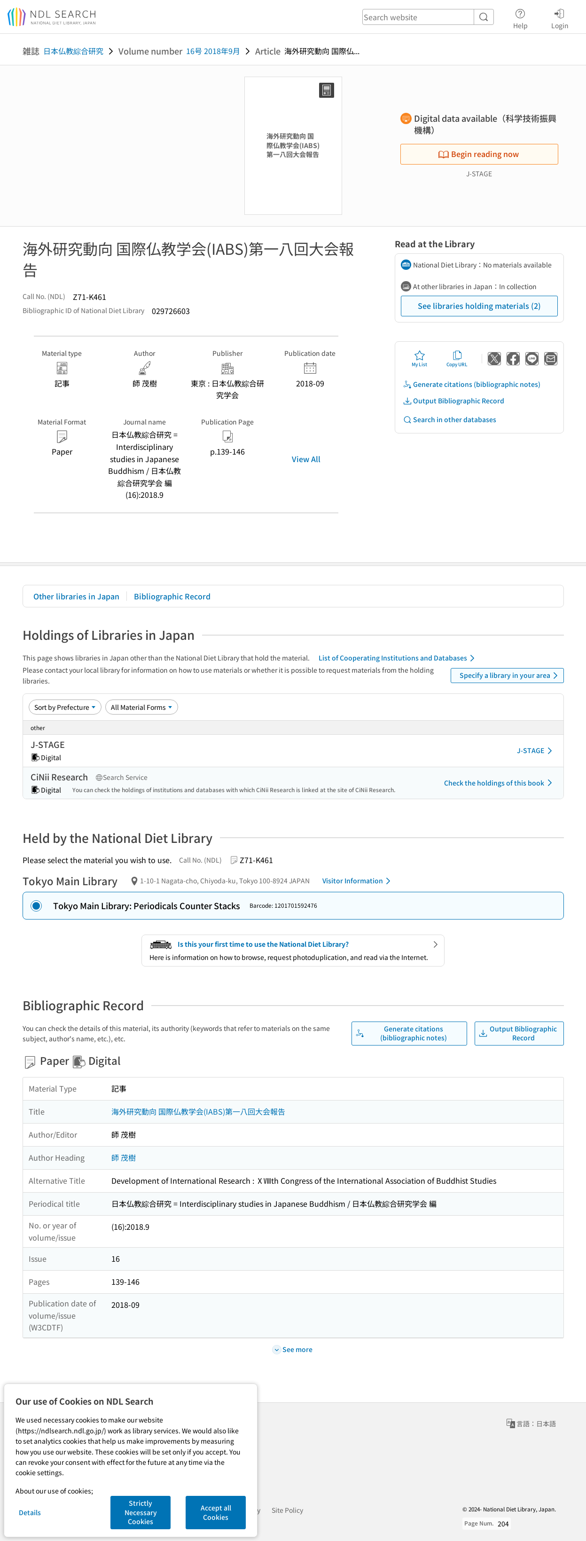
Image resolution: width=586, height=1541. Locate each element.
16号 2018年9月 (213, 50)
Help (520, 17)
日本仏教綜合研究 (73, 50)
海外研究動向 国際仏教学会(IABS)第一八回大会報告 (198, 1111)
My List (419, 359)
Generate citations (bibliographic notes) (471, 384)
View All (306, 458)
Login (560, 17)
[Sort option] (65, 707)
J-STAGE (536, 750)
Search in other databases (449, 420)
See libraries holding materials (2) (479, 305)
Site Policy (287, 1510)
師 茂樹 (123, 1157)
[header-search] (428, 17)
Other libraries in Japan (76, 596)
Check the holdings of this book (499, 782)
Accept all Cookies (216, 1512)
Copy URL (457, 359)
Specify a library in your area (510, 675)
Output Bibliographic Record (453, 401)
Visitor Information (358, 881)
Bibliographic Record (172, 596)
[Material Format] (141, 707)
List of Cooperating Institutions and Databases (398, 658)
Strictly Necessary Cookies (141, 1512)
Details (30, 1512)
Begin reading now (478, 153)
